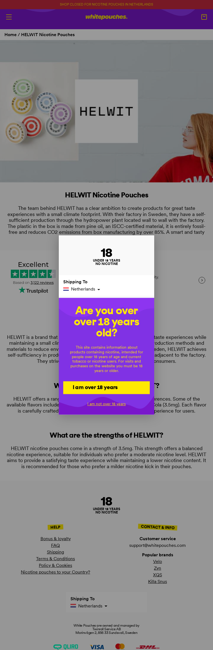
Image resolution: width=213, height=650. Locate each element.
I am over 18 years (95, 387)
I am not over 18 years (106, 403)
